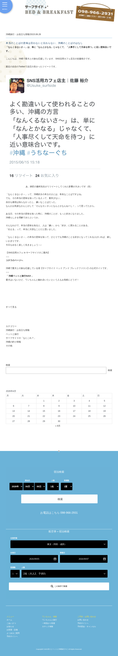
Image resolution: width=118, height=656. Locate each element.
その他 (9, 345)
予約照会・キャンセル (86, 613)
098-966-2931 (69, 499)
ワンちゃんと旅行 (49, 607)
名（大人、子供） (35, 560)
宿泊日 (27, 480)
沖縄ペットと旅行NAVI (20, 276)
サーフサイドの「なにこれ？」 (21, 338)
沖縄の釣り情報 (13, 342)
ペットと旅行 (12, 334)
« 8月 (57, 426)
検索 (8, 365)
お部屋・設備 (12, 616)
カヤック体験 (47, 613)
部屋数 (66, 480)
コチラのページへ (14, 260)
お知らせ (10, 613)
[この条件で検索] (59, 573)
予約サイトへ (12, 623)
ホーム (9, 607)
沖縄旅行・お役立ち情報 (18, 330)
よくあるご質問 (13, 620)
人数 (53, 480)
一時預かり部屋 (48, 610)
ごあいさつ (11, 610)
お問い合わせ (82, 607)
